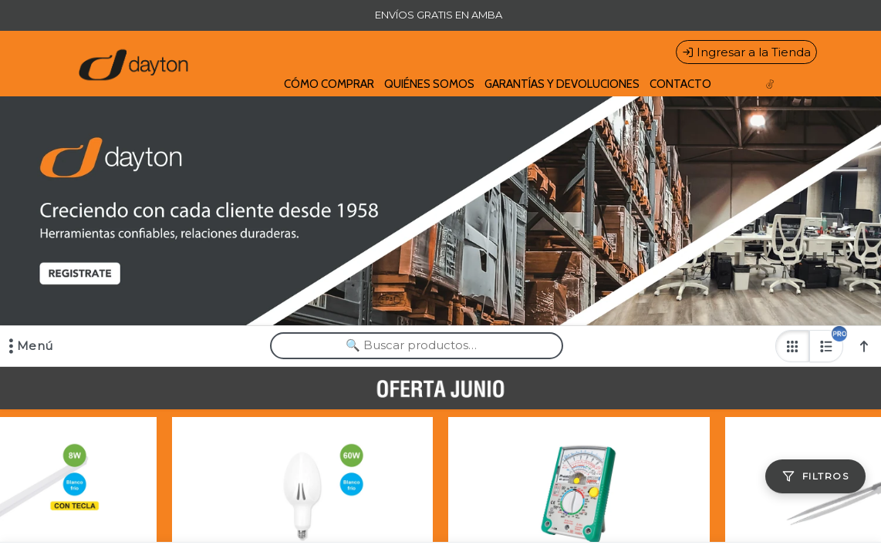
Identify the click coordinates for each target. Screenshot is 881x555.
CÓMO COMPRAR (329, 84)
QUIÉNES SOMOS (429, 84)
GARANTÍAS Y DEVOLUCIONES (562, 84)
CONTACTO (680, 84)
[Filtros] (815, 476)
